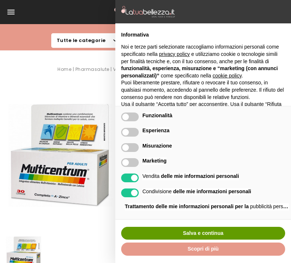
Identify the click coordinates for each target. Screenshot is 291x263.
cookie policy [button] (227, 76)
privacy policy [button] (174, 54)
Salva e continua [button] (203, 233)
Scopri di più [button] (203, 249)
